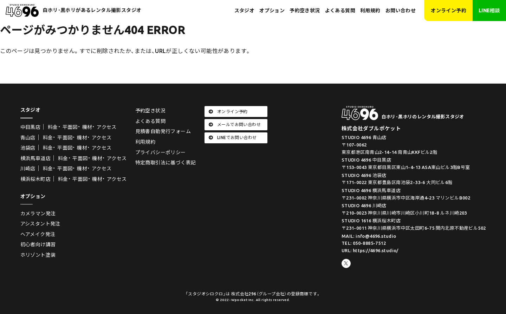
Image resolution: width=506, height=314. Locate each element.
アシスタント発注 (40, 224)
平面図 (70, 127)
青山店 (27, 137)
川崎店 (27, 168)
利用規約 (370, 10)
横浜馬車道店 (35, 158)
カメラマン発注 (38, 213)
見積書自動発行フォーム (163, 131)
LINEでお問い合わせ (233, 137)
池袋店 (27, 148)
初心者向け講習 (38, 244)
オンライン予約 (448, 10)
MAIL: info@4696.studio (369, 236)
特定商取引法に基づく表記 (165, 162)
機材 (87, 127)
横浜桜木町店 (35, 179)
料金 (53, 127)
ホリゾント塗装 (38, 255)
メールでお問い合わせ (235, 124)
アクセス (107, 127)
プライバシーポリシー (160, 152)
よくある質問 (340, 10)
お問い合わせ (400, 10)
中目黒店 (30, 127)
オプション (272, 10)
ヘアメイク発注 (38, 234)
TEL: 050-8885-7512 (364, 243)
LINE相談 (489, 10)
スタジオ (244, 10)
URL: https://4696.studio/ (370, 250)
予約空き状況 (305, 10)
